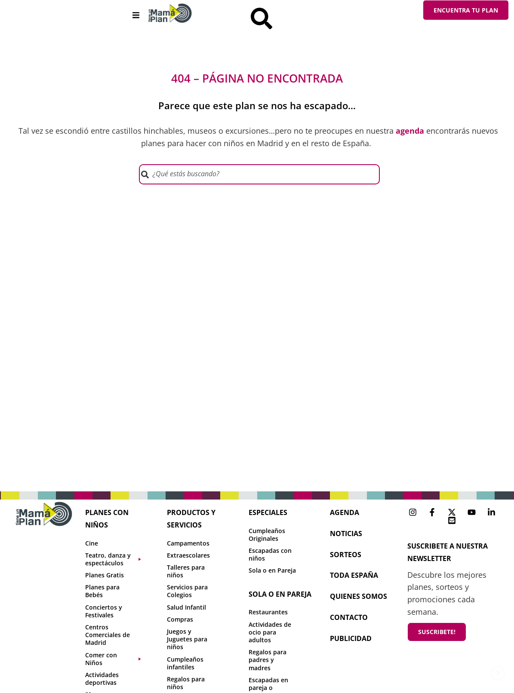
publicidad (351, 638)
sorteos (345, 554)
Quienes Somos (358, 596)
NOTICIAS (346, 533)
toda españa (354, 575)
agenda (344, 512)
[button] (136, 15)
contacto (349, 617)
